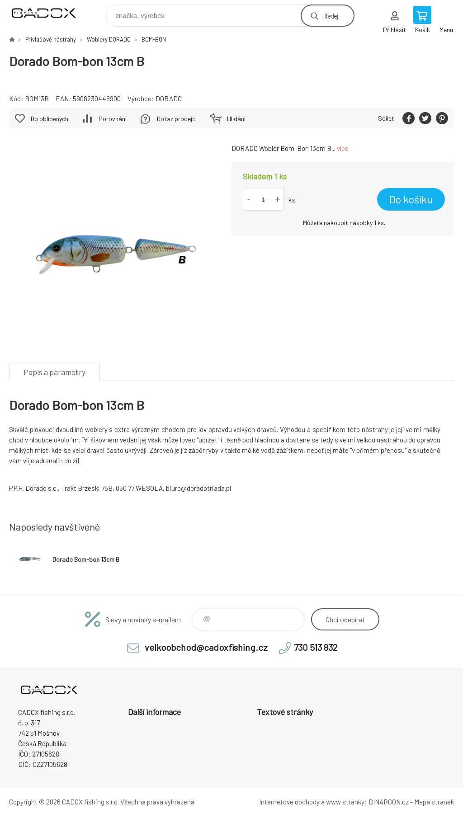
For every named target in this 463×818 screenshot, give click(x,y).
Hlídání (236, 118)
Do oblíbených (49, 118)
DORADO (169, 98)
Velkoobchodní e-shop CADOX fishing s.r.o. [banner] (49, 13)
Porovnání (113, 118)
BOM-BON (154, 39)
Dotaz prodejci (177, 118)
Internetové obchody (289, 802)
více (343, 148)
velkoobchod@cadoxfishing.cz (206, 647)
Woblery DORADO (109, 39)
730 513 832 (315, 647)
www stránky (345, 802)
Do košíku (411, 199)
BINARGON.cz (389, 802)
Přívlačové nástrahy (50, 39)
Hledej (330, 15)
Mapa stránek (434, 802)
